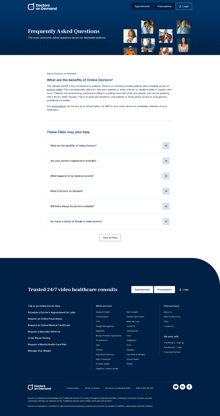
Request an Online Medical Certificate (49, 325)
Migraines (100, 331)
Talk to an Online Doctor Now (44, 306)
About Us (168, 312)
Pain (98, 345)
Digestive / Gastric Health (107, 368)
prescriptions (59, 106)
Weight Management (105, 326)
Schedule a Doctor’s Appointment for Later (52, 312)
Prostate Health (102, 364)
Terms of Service (92, 388)
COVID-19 (131, 326)
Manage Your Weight (39, 350)
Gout (129, 335)
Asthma (99, 350)
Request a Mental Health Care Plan (47, 344)
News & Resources (172, 317)
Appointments (142, 6)
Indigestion (131, 340)
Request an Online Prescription (45, 318)
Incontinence (101, 340)
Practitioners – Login (173, 347)
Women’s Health (103, 312)
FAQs (166, 321)
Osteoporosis (132, 331)
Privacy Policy (73, 388)
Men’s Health (132, 312)
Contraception (102, 317)
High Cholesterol (103, 359)
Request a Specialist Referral (44, 331)
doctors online (54, 89)
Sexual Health (133, 359)
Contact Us (169, 326)
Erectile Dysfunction (135, 317)
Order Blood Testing (39, 338)
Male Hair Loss (133, 321)
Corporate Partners (172, 352)
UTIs (98, 321)
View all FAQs (110, 237)
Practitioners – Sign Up (174, 342)
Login (184, 6)
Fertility (130, 364)
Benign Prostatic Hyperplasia (108, 335)
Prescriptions (164, 6)
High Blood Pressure (105, 354)
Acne (129, 345)
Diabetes (130, 350)
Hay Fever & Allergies (136, 354)
